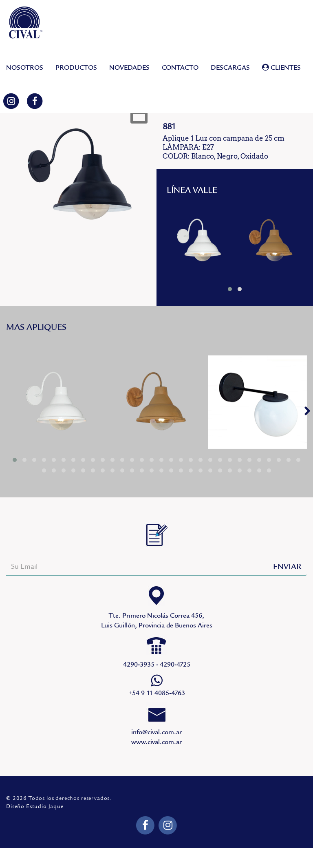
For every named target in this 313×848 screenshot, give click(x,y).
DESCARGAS (230, 68)
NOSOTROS (24, 68)
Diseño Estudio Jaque (35, 806)
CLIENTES (281, 68)
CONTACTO (180, 68)
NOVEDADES (129, 68)
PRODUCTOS (76, 68)
